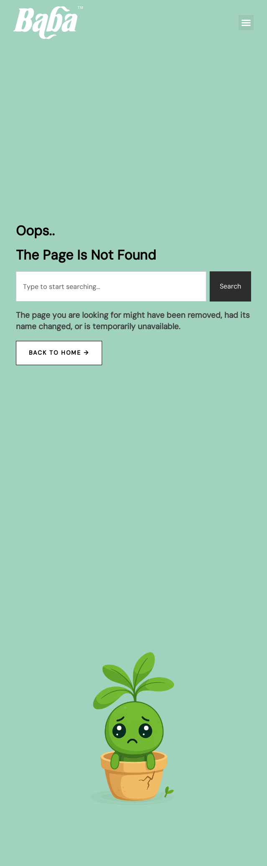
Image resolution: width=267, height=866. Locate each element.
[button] (246, 22)
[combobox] (111, 286)
